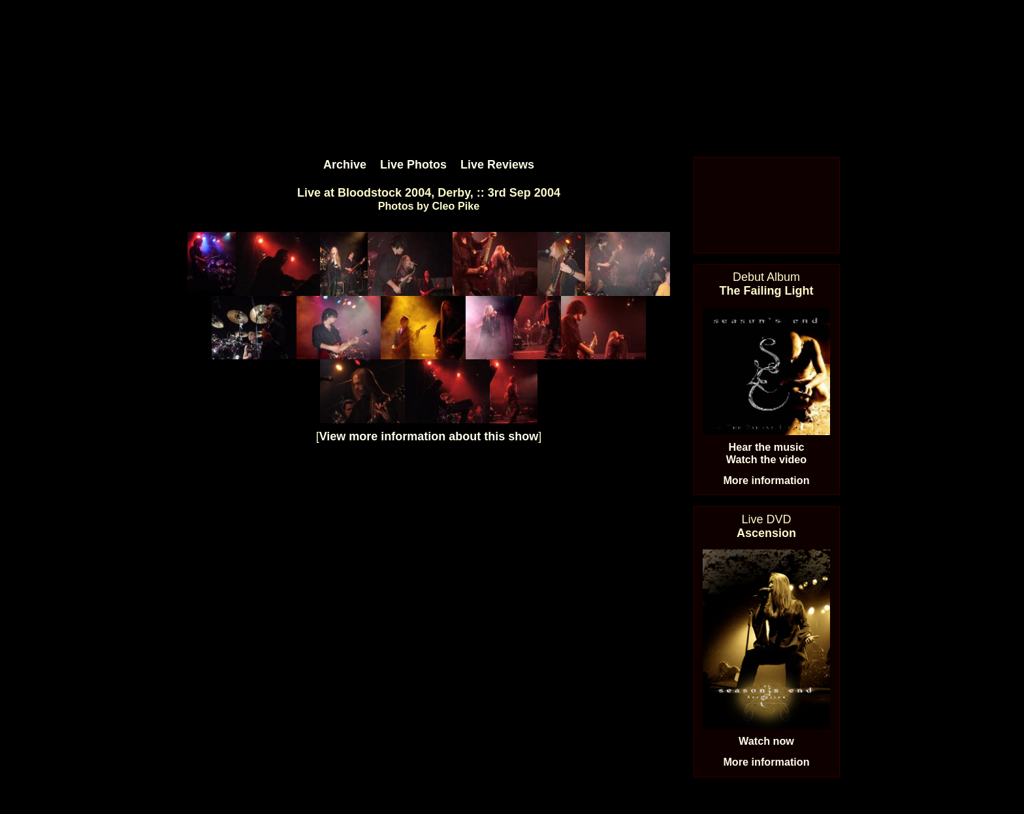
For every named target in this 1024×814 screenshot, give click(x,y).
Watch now (766, 741)
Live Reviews (497, 164)
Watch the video (766, 459)
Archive (344, 164)
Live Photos (413, 164)
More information (766, 480)
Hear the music (766, 447)
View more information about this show (429, 436)
